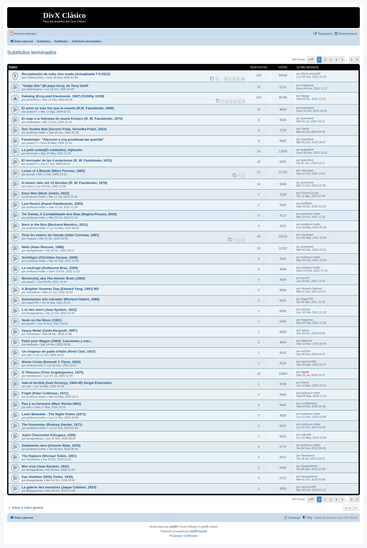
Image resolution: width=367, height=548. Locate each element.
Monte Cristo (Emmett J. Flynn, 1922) (51, 362)
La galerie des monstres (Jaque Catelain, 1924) (59, 487)
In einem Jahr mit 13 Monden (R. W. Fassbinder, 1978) (64, 183)
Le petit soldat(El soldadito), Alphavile (52, 150)
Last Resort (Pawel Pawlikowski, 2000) (52, 204)
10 (243, 79)
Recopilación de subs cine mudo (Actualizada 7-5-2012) (66, 74)
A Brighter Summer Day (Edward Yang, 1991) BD (60, 289)
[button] (311, 60)
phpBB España (198, 531)
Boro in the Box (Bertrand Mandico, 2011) (55, 224)
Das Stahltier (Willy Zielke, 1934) (47, 477)
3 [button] (331, 59)
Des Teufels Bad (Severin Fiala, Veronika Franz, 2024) (64, 129)
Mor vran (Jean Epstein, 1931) (45, 466)
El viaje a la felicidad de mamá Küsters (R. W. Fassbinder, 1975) (72, 119)
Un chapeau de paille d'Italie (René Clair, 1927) (59, 351)
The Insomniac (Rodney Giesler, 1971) (52, 424)
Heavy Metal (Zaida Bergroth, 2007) (49, 330)
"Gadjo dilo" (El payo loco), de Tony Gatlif (55, 86)
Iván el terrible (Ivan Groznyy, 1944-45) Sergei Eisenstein (67, 383)
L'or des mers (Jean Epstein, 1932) (49, 310)
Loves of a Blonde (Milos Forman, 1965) (53, 171)
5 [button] (342, 59)
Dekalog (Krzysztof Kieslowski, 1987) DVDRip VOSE (63, 96)
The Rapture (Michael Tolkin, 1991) (49, 456)
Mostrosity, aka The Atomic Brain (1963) (53, 278)
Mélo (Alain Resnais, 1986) (43, 247)
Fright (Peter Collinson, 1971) (45, 393)
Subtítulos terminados (31, 52)
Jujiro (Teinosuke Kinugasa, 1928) (49, 435)
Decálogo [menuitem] (294, 517)
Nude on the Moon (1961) (42, 320)
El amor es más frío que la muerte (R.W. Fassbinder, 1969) (68, 108)
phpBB (173, 526)
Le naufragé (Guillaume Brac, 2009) (50, 268)
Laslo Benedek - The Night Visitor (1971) (54, 414)
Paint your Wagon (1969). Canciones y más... (57, 341)
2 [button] (325, 59)
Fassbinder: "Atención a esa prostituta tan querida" (63, 139)
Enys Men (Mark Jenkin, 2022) (45, 193)
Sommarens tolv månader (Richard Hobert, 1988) (61, 299)
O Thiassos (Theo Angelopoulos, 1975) (53, 372)
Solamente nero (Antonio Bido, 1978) (51, 445)
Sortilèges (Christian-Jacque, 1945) (50, 257)
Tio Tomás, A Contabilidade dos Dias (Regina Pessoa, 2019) (69, 214)
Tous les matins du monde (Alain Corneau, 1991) (60, 235)
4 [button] (336, 59)
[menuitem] (23, 34)
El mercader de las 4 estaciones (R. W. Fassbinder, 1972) (67, 160)
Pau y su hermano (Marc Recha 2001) (51, 404)
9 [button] (351, 59)
